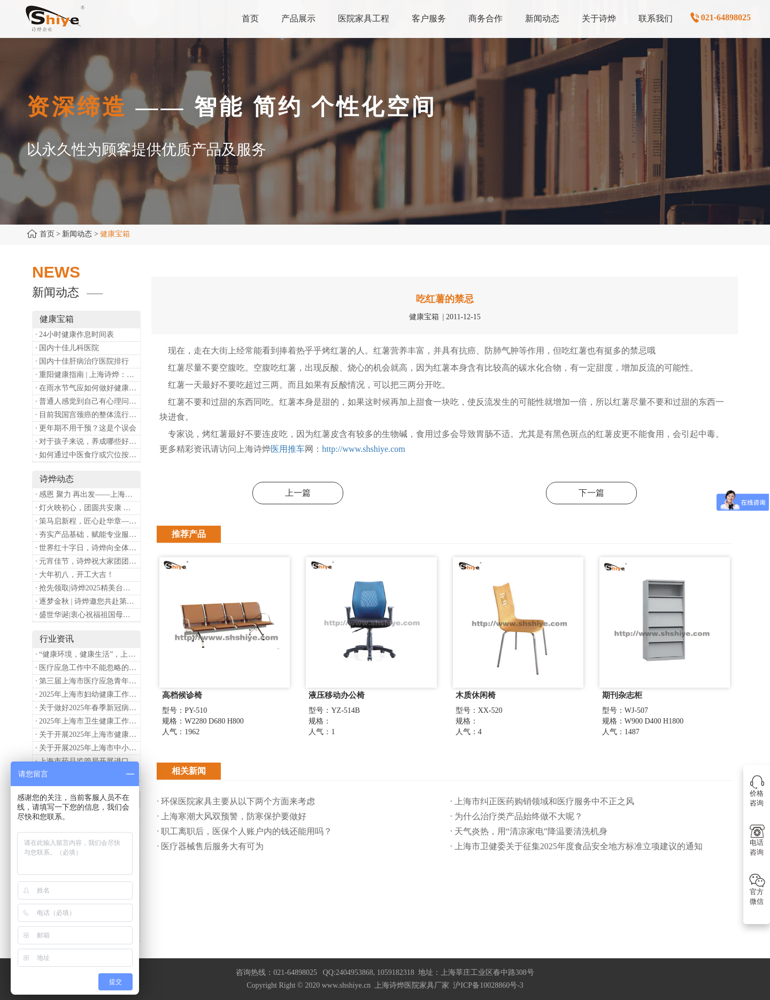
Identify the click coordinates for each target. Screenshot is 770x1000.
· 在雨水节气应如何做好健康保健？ (87, 388)
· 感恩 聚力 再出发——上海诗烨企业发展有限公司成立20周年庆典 (87, 494)
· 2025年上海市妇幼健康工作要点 (87, 694)
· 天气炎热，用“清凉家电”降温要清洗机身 (528, 831)
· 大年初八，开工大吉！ (74, 575)
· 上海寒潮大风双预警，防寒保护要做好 (231, 816)
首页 (47, 234)
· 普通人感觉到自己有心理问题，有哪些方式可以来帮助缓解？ (87, 401)
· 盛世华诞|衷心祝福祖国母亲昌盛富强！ (87, 615)
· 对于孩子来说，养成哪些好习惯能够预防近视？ (87, 441)
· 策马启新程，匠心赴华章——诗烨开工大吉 (87, 521)
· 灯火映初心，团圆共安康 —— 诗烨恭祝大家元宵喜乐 (87, 508)
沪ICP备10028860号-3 (488, 985)
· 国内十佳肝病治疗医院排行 (82, 361)
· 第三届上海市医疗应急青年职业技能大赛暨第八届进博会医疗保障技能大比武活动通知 (87, 681)
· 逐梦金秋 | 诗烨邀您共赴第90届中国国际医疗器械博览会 (87, 601)
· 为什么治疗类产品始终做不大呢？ (516, 816)
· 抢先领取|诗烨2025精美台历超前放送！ (87, 588)
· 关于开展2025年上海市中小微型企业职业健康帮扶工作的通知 (87, 748)
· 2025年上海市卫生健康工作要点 (87, 721)
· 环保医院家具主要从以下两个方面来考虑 (236, 801)
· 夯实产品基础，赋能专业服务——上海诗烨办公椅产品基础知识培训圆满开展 (87, 534)
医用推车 (288, 448)
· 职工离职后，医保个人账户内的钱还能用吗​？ (244, 831)
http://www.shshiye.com (363, 448)
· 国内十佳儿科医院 (67, 348)
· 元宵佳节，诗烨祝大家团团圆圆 (87, 561)
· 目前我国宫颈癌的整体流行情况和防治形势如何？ (87, 415)
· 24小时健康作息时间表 (74, 334)
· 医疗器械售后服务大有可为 (210, 846)
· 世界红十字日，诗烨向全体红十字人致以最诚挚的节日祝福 (87, 548)
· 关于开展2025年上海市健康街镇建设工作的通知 (87, 734)
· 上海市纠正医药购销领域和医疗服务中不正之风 (542, 801)
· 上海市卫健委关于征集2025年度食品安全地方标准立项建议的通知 (576, 846)
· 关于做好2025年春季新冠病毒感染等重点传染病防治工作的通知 (87, 708)
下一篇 (591, 492)
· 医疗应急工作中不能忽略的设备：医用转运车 (87, 668)
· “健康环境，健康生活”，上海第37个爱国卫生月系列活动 (87, 654)
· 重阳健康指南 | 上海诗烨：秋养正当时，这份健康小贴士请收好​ (87, 375)
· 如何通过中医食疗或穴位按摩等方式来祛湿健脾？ (87, 455)
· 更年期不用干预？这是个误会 (85, 428)
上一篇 (298, 492)
